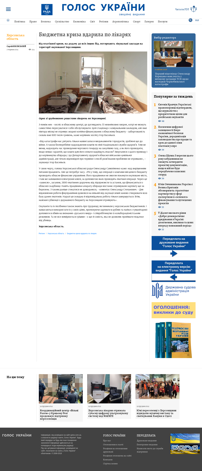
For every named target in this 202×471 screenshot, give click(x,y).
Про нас (107, 440)
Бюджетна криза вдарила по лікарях (85, 34)
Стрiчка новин (110, 463)
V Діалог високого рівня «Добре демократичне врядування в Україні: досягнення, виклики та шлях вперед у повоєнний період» (175, 219)
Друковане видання (147, 440)
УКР (197, 20)
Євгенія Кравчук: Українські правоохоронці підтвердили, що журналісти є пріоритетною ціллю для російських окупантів (175, 111)
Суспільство (62, 21)
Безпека (46, 21)
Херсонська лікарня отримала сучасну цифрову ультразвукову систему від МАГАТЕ (108, 413)
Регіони (103, 21)
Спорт (136, 21)
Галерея (149, 21)
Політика (19, 21)
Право (33, 21)
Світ (92, 21)
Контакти (107, 459)
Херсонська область (15, 36)
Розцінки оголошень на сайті (117, 455)
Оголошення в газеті (113, 444)
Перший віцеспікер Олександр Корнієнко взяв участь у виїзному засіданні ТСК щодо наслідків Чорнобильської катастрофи (172, 78)
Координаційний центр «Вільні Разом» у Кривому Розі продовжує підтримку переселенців (59, 414)
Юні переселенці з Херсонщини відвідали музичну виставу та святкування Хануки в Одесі (156, 413)
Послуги (162, 21)
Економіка (79, 21)
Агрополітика (120, 21)
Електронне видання (147, 444)
